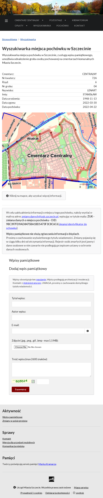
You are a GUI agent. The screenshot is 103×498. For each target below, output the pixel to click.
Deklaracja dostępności (57, 493)
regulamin (41, 279)
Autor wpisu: (19, 311)
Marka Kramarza (47, 464)
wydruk (78, 493)
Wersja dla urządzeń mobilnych (18, 442)
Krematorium (80, 20)
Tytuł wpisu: (18, 298)
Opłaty (21, 25)
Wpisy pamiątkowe (12, 417)
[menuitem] (7, 21)
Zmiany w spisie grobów (14, 420)
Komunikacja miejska (13, 446)
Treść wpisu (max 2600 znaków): (30, 359)
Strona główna (9, 39)
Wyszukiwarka (42, 25)
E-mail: (15, 325)
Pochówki (63, 26)
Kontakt (79, 25)
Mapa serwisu (81, 487)
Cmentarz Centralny (29, 20)
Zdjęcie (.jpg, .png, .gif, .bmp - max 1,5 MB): (35, 340)
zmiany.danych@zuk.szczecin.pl (40, 216)
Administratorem (32, 282)
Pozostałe (58, 20)
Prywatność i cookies (31, 493)
